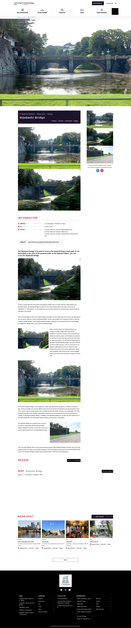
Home (19, 17)
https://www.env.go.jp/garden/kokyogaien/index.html (43, 242)
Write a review (73, 460)
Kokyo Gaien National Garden (44, 447)
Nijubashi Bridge (32, 117)
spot (24, 17)
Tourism (61, 121)
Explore (54, 121)
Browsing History (97, 3)
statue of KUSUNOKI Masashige (39, 449)
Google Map (107, 471)
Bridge (76, 121)
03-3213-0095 (48, 226)
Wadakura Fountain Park (60, 449)
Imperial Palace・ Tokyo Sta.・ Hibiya (37, 114)
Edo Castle (69, 121)
